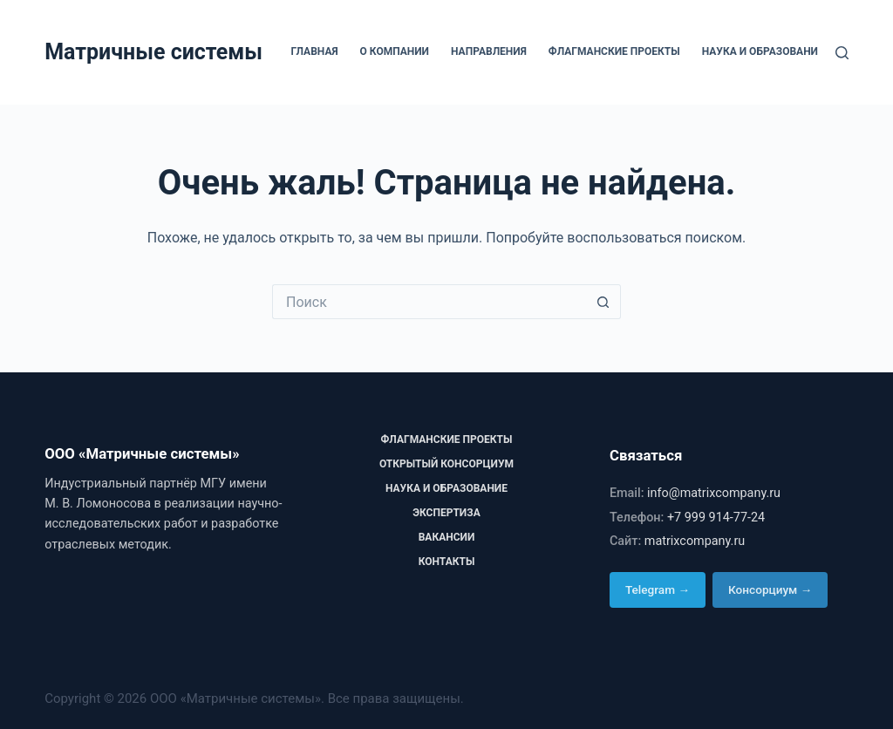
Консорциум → (770, 589)
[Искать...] (429, 301)
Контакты (447, 561)
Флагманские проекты (614, 51)
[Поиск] (842, 52)
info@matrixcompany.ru (714, 493)
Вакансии (447, 537)
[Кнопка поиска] (603, 301)
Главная (313, 51)
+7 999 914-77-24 (716, 517)
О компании (394, 51)
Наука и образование (763, 51)
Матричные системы (153, 52)
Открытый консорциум (446, 464)
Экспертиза (446, 513)
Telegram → (657, 589)
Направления (489, 51)
